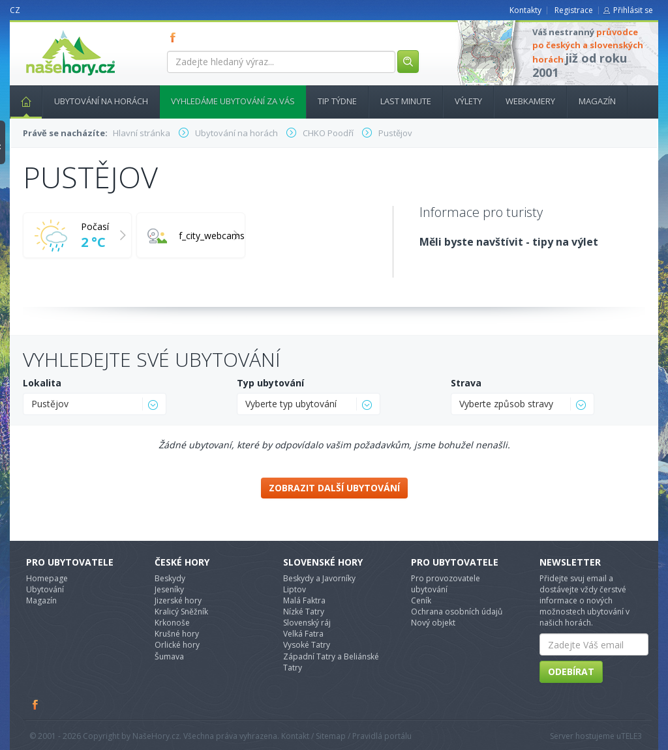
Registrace (573, 10)
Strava (466, 383)
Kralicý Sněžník (181, 611)
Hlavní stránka (20, 101)
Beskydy (170, 578)
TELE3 (631, 736)
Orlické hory (177, 644)
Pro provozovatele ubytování (445, 584)
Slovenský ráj (307, 622)
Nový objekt (433, 622)
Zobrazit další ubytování (334, 488)
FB (175, 37)
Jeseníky (169, 589)
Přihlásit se (633, 10)
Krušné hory (177, 633)
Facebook (36, 704)
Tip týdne (337, 101)
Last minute (405, 101)
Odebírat (571, 671)
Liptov (294, 589)
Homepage (47, 578)
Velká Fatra (303, 633)
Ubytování (45, 589)
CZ (15, 10)
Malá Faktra (304, 600)
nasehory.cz (47, 30)
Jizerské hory (178, 600)
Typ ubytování (270, 383)
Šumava (169, 656)
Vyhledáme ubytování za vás (233, 101)
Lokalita (42, 383)
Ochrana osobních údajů (456, 611)
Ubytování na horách (101, 101)
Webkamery (530, 101)
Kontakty (525, 10)
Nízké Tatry (303, 611)
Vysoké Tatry (306, 644)
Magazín (597, 101)
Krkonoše (172, 622)
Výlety (468, 101)
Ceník (421, 600)
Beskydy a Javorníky (319, 578)
